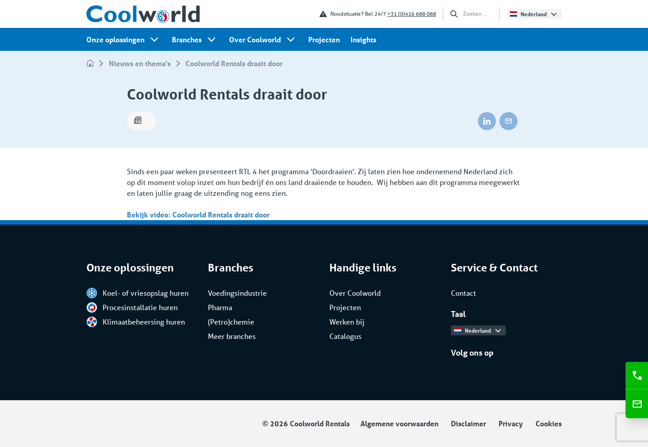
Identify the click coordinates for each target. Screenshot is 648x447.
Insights (363, 39)
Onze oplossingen (115, 39)
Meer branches (232, 336)
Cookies (549, 423)
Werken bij (346, 321)
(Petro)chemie (231, 321)
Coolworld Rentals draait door (234, 63)
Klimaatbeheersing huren (135, 321)
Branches (187, 39)
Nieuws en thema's (140, 63)
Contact (463, 293)
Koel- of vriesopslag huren (137, 293)
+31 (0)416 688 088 (411, 14)
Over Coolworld (255, 39)
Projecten (324, 39)
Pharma (220, 307)
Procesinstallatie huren (132, 307)
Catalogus (345, 336)
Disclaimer (468, 423)
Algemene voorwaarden (399, 423)
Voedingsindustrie (237, 293)
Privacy (511, 423)
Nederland (533, 14)
